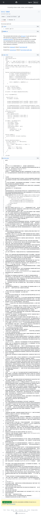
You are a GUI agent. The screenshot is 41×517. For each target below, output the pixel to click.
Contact (28, 510)
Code (4, 19)
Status (16, 510)
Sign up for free (7, 502)
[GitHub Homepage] (16, 513)
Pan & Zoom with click (26, 50)
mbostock (12, 47)
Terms (4, 510)
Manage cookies (34, 510)
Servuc (3, 12)
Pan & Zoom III (23, 47)
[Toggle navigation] (3, 2)
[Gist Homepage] (16, 2)
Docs (25, 510)
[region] (20, 29)
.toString (8, 39)
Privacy (8, 510)
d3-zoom (23, 36)
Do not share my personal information (20, 511)
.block (8, 12)
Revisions (11, 19)
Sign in (30, 2)
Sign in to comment (11, 504)
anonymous (13, 50)
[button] (19, 17)
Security (12, 510)
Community (20, 510)
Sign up (36, 2)
